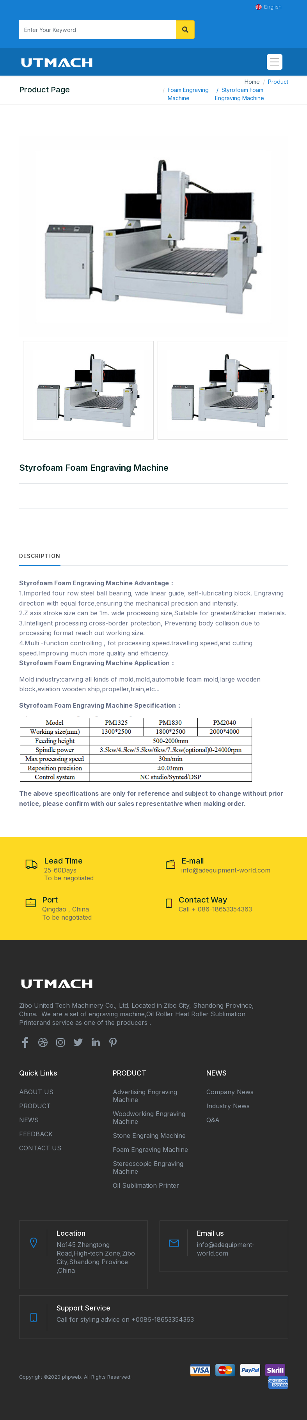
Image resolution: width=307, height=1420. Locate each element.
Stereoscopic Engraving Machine (148, 1167)
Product (278, 81)
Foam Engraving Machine (188, 94)
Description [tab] (39, 556)
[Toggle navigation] (274, 62)
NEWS (29, 1120)
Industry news (228, 1106)
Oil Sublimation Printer (146, 1185)
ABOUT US (36, 1092)
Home (252, 81)
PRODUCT (35, 1106)
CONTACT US (40, 1148)
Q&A (213, 1120)
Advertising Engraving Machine (145, 1096)
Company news (230, 1092)
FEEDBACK (36, 1134)
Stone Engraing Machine (149, 1135)
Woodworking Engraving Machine (149, 1117)
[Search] (97, 29)
